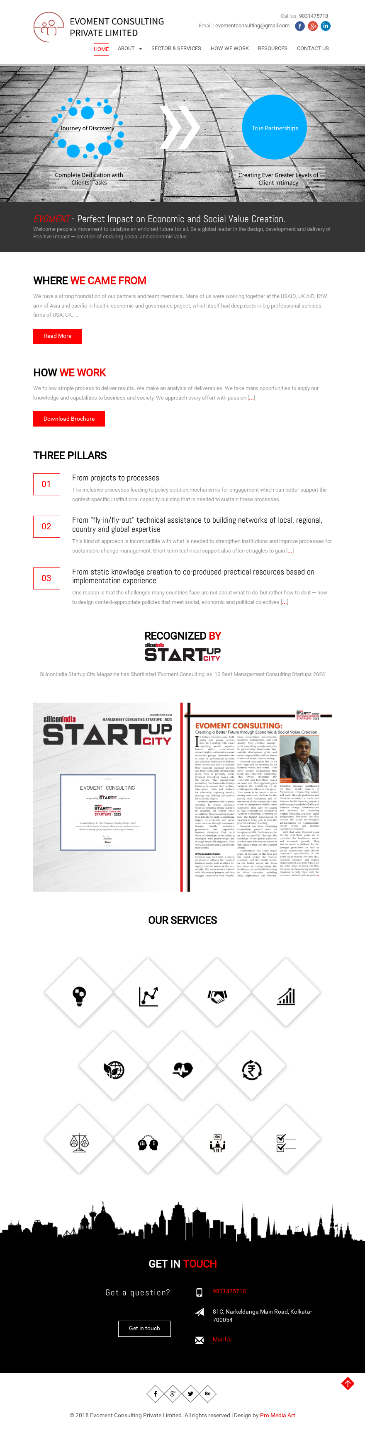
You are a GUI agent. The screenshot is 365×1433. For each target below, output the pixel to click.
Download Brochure (69, 419)
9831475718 (229, 1293)
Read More (57, 336)
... (251, 398)
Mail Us (222, 1341)
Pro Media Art (277, 1417)
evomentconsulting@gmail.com (252, 25)
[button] (130, 48)
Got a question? (138, 1294)
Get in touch (144, 1330)
